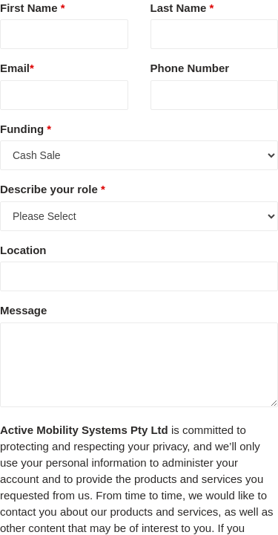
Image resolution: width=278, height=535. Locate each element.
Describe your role (52, 189)
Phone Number (190, 68)
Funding (25, 129)
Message (23, 310)
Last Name (182, 7)
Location (23, 250)
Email (17, 68)
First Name (32, 7)
